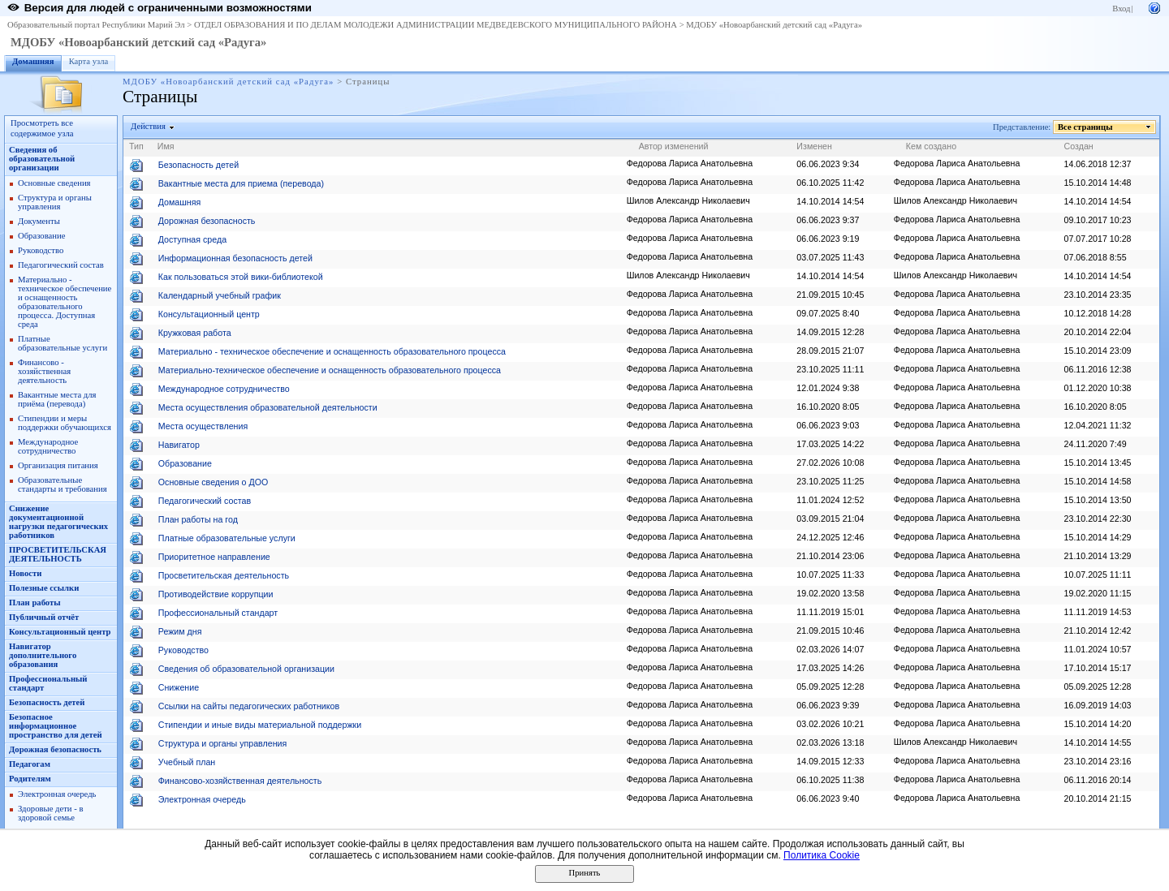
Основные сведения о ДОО (213, 482)
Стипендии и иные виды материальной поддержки (259, 725)
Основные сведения (54, 183)
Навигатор (179, 445)
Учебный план (187, 762)
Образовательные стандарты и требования (62, 484)
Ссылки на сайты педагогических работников (248, 706)
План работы (35, 602)
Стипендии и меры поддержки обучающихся (64, 423)
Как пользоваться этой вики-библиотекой (240, 277)
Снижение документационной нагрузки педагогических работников (58, 522)
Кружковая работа (194, 333)
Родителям (30, 778)
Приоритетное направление (214, 557)
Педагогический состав (61, 264)
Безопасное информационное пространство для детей (55, 725)
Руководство (40, 250)
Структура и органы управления (55, 202)
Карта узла (89, 61)
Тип (136, 146)
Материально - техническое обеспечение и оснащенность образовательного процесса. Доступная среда (64, 302)
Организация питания (58, 465)
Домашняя (33, 61)
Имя (166, 146)
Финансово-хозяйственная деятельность (239, 781)
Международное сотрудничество (48, 446)
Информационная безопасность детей (235, 258)
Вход (1121, 8)
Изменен (814, 146)
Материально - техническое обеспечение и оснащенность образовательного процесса (332, 351)
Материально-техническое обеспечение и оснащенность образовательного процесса (329, 370)
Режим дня (180, 631)
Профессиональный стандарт (218, 613)
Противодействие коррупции (216, 594)
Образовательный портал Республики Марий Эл (96, 24)
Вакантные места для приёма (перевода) (57, 399)
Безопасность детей (46, 702)
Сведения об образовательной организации (42, 158)
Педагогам (29, 764)
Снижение (178, 687)
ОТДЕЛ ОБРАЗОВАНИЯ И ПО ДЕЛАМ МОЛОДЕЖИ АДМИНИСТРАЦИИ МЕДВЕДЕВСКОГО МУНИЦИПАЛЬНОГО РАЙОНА (435, 24)
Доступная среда (192, 239)
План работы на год (198, 519)
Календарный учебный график (219, 295)
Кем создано (931, 146)
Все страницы (1085, 127)
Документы (39, 221)
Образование (41, 235)
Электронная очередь (57, 794)
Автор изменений (674, 146)
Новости (25, 573)
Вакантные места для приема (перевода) (241, 183)
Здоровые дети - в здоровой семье (50, 813)
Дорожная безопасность (55, 749)
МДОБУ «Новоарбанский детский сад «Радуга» (774, 24)
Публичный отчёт (44, 617)
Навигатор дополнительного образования (42, 655)
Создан (1079, 146)
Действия (148, 126)
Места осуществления (203, 426)
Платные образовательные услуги (62, 343)
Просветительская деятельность (223, 575)
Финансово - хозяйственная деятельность (44, 371)
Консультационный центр (60, 631)
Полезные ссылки (44, 587)
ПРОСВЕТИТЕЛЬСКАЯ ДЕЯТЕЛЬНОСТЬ (57, 554)
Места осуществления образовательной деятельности (267, 407)
